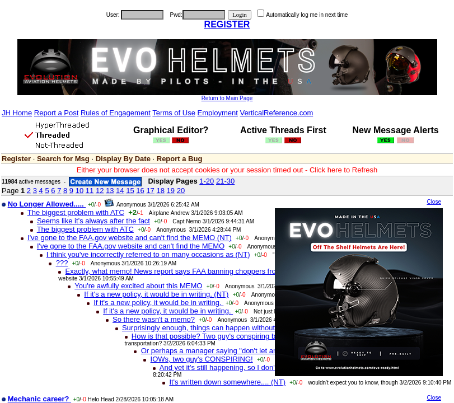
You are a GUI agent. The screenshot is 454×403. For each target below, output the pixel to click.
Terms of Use (173, 113)
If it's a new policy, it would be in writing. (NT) (156, 294)
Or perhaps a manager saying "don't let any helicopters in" (235, 350)
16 (140, 190)
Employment (218, 113)
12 (100, 190)
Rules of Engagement (116, 113)
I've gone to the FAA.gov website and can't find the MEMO (130, 246)
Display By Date (123, 158)
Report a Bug (180, 158)
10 (79, 190)
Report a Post (56, 113)
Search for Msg (63, 158)
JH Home (17, 113)
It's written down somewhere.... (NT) (227, 382)
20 (181, 190)
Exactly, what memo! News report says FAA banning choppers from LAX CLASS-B (199, 271)
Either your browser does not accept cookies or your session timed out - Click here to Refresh (227, 170)
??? (62, 263)
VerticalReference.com (276, 113)
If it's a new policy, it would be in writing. (158, 302)
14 (120, 190)
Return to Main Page (227, 98)
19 (171, 190)
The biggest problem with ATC (75, 212)
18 (160, 190)
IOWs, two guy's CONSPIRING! (202, 359)
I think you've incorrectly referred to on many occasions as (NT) (148, 254)
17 (150, 190)
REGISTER (227, 24)
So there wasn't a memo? (154, 319)
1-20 (206, 181)
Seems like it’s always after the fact (93, 221)
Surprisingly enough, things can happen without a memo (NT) (221, 328)
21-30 (225, 181)
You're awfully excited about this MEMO (138, 286)
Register (16, 158)
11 (89, 190)
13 (110, 190)
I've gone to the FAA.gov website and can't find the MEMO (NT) (129, 237)
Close (434, 202)
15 (130, 190)
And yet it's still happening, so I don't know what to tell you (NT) (261, 367)
